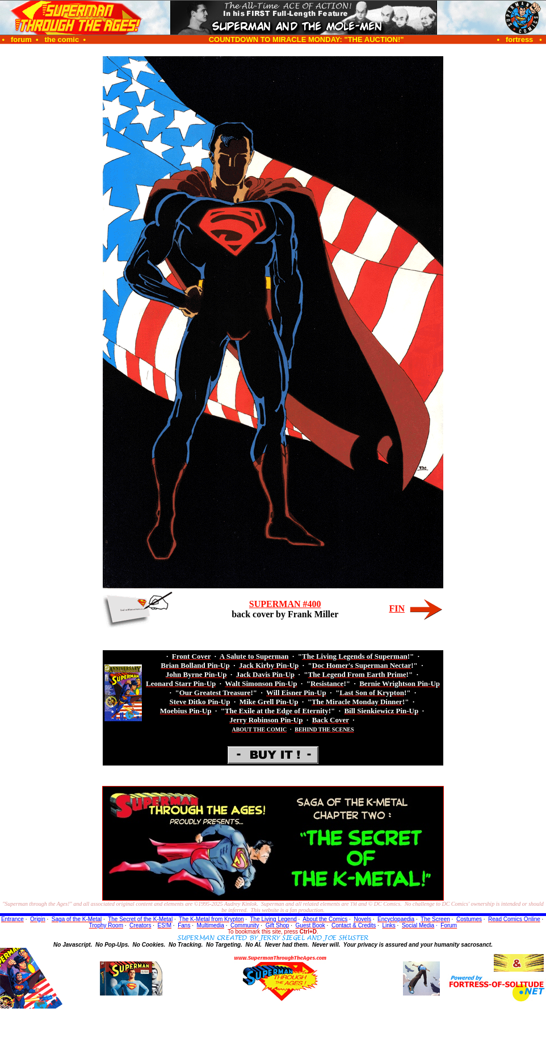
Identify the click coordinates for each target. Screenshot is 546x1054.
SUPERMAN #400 (285, 604)
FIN (397, 608)
